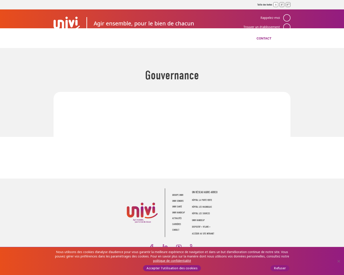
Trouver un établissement (261, 27)
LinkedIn (165, 246)
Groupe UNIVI (65, 38)
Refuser (280, 268)
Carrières (235, 38)
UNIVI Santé (134, 38)
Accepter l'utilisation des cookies (172, 268)
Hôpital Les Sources (201, 213)
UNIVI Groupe (67, 23)
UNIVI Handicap (169, 38)
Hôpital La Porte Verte (202, 200)
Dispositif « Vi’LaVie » (201, 226)
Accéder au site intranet (203, 233)
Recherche (287, 38)
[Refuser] (338, 261)
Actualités (204, 38)
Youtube (179, 246)
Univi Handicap (198, 220)
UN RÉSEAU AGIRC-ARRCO (204, 192)
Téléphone (192, 246)
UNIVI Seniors (100, 38)
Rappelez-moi (270, 18)
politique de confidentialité (172, 261)
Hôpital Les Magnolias (202, 206)
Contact (264, 38)
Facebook (151, 246)
